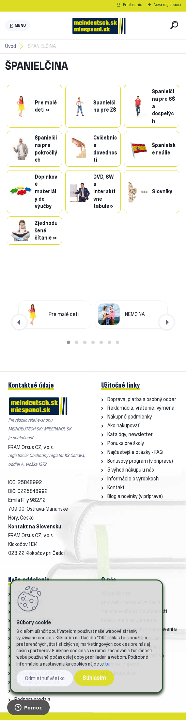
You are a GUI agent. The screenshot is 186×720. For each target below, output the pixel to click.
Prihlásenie (132, 4)
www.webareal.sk (100, 716)
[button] (68, 342)
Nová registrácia (167, 4)
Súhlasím (94, 677)
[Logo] (99, 25)
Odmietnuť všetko (45, 678)
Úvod (10, 46)
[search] (174, 25)
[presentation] (19, 322)
